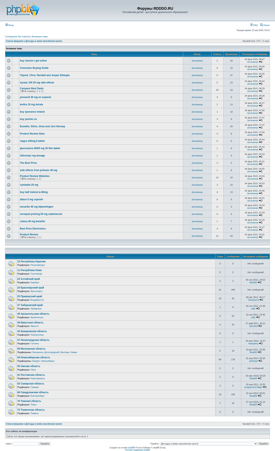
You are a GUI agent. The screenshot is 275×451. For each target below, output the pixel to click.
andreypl (253, 361)
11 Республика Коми (29, 270)
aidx (253, 308)
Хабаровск (35, 308)
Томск (33, 404)
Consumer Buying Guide (34, 68)
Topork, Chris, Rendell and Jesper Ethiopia (45, 75)
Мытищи (64, 352)
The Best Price (28, 162)
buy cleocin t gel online (33, 60)
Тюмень (34, 413)
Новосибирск (47, 361)
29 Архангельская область (33, 313)
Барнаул (34, 282)
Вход (9, 25)
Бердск (36, 361)
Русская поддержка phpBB (137, 450)
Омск (33, 369)
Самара (34, 387)
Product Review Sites (32, 133)
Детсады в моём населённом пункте (44, 41)
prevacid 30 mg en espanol (35, 97)
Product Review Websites (35, 176)
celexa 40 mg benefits (32, 221)
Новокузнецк (37, 335)
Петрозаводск (37, 265)
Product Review (29, 234)
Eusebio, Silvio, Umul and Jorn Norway (42, 126)
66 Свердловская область (33, 392)
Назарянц (253, 343)
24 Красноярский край (30, 287)
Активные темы (40, 36)
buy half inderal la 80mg (34, 192)
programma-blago (253, 387)
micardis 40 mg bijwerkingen (36, 206)
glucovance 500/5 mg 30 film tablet (40, 148)
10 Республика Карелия (31, 261)
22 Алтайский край (28, 279)
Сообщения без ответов (17, 36)
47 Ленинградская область (33, 340)
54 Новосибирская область (33, 357)
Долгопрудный (51, 352)
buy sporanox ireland (32, 111)
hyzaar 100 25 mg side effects (37, 82)
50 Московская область (31, 348)
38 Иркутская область (30, 322)
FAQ (254, 25)
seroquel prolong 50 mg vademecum (41, 214)
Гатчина (34, 343)
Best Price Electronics (33, 228)
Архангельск (36, 317)
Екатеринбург (37, 396)
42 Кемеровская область (32, 331)
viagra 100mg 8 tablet (32, 141)
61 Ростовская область (31, 375)
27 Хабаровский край (30, 305)
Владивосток (37, 300)
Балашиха (37, 352)
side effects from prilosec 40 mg (38, 170)
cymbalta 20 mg (29, 184)
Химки (73, 352)
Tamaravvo (253, 300)
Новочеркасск (37, 378)
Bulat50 (253, 282)
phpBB (131, 448)
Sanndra (253, 326)
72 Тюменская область (31, 409)
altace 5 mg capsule (31, 199)
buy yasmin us (28, 119)
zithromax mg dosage (32, 155)
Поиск (265, 25)
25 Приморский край (29, 296)
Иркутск (34, 326)
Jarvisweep (197, 60)
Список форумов (14, 41)
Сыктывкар (36, 273)
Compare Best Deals (32, 88)
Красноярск (36, 291)
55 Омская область (28, 366)
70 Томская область (29, 401)
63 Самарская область (30, 383)
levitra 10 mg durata (31, 104)
